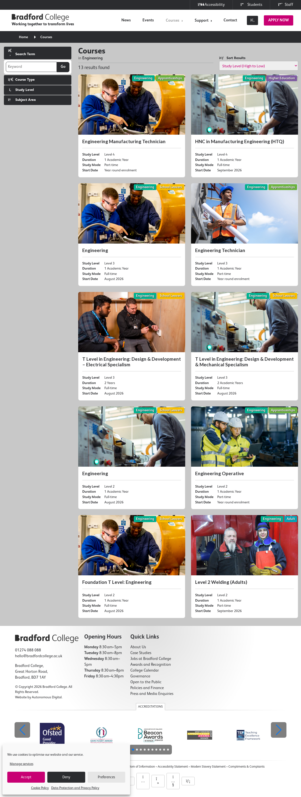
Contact (230, 20)
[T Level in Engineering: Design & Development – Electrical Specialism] (131, 346)
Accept (26, 777)
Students (251, 5)
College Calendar (144, 671)
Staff (285, 5)
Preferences (106, 777)
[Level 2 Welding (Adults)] (244, 566)
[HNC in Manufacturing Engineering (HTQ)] (244, 125)
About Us (138, 647)
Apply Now (278, 20)
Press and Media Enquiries (151, 694)
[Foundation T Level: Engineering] (131, 566)
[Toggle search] (252, 20)
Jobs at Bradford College (150, 659)
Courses (172, 21)
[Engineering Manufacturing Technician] (131, 125)
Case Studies (140, 653)
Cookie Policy (40, 788)
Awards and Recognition (150, 665)
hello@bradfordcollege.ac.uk (38, 656)
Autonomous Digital (47, 697)
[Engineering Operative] (244, 457)
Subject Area (22, 100)
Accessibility (211, 5)
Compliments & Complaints (246, 766)
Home (23, 37)
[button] (278, 730)
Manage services (21, 764)
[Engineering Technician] (244, 234)
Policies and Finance (147, 688)
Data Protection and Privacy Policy (75, 788)
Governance (140, 676)
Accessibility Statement (173, 766)
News (126, 20)
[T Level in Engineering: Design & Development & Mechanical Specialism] (244, 346)
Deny (66, 777)
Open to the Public (145, 682)
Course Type (21, 79)
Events (148, 20)
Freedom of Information (139, 766)
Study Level (21, 90)
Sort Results (232, 58)
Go (63, 67)
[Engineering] (131, 234)
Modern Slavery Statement (208, 766)
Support (202, 21)
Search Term (21, 52)
